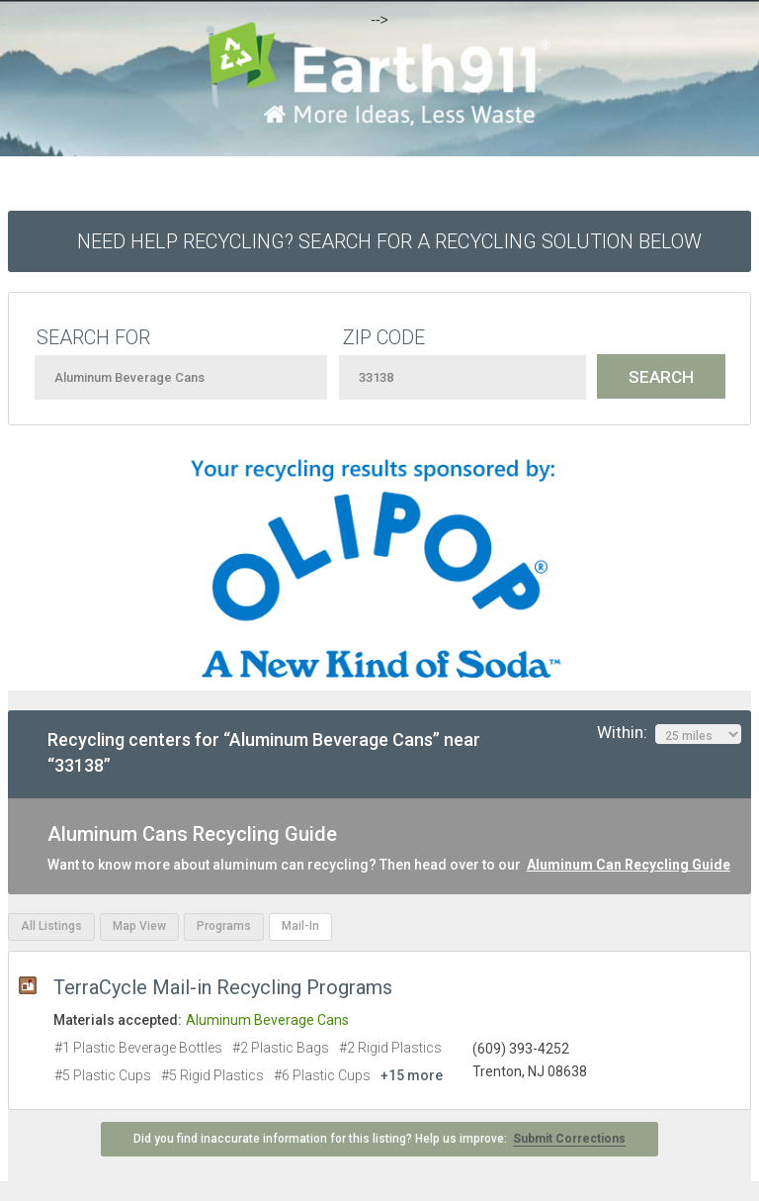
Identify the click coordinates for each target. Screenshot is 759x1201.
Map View (139, 926)
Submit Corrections (569, 1139)
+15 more (411, 1075)
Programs (224, 926)
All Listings (51, 926)
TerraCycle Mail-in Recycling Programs (222, 987)
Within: (669, 733)
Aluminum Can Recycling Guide (628, 865)
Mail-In (300, 926)
